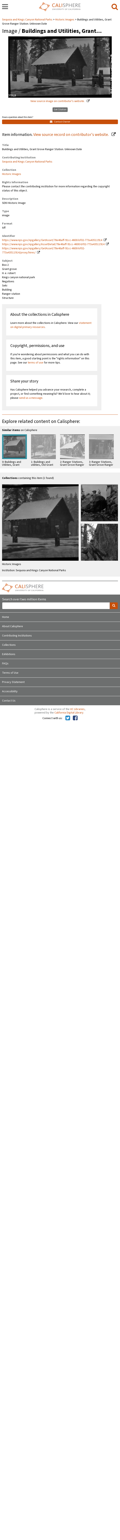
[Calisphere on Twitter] (67, 718)
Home (5, 617)
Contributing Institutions (17, 636)
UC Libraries (77, 709)
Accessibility (10, 691)
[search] (115, 7)
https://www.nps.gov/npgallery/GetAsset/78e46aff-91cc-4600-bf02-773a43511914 (52, 240)
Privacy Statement (13, 682)
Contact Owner (60, 121)
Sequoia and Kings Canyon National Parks (27, 20)
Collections (9, 645)
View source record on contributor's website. (71, 135)
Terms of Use (10, 673)
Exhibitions (8, 654)
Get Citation (60, 109)
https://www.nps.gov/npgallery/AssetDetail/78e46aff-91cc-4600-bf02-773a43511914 (53, 244)
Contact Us (9, 701)
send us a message (30, 398)
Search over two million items (24, 599)
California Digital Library (68, 713)
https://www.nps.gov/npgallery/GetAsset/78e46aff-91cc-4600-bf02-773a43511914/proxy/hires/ (43, 250)
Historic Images (64, 20)
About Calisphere (12, 626)
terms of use (35, 363)
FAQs (5, 663)
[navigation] (5, 7)
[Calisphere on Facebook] (75, 718)
